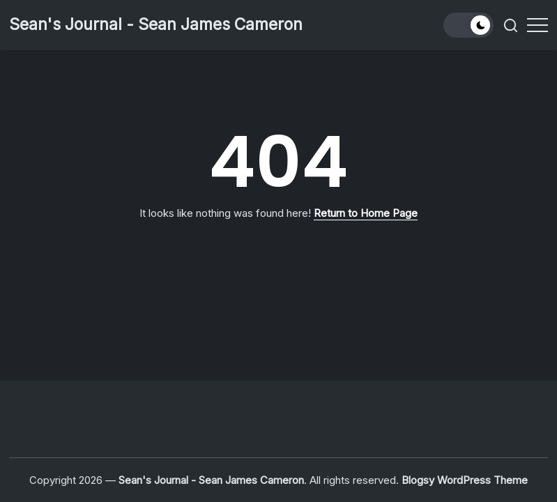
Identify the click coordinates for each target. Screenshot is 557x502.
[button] (468, 25)
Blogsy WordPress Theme (465, 480)
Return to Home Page (366, 213)
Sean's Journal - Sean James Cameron (156, 24)
